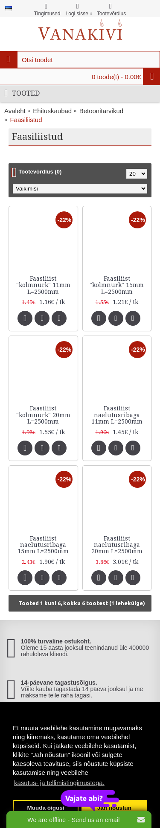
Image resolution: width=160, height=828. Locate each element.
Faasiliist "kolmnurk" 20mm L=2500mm (43, 415)
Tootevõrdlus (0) (39, 171)
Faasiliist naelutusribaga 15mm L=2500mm (43, 545)
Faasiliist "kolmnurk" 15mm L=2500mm (117, 285)
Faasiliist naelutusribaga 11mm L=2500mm (117, 415)
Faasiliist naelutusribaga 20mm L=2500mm (117, 545)
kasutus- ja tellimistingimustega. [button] (59, 782)
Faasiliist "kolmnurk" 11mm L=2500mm (43, 285)
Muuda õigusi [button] (45, 808)
